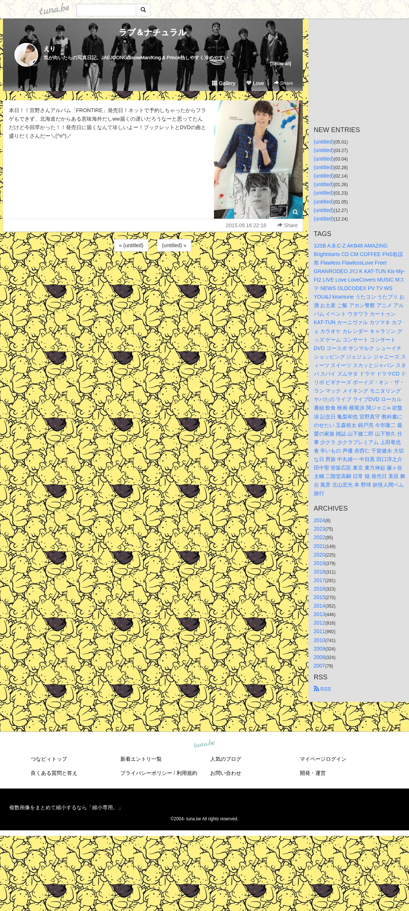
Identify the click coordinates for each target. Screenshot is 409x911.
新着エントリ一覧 (141, 759)
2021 (319, 546)
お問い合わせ (225, 773)
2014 (319, 606)
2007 (319, 666)
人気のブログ (225, 759)
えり (50, 49)
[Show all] (280, 63)
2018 (319, 572)
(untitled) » (174, 245)
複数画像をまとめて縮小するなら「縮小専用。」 (66, 807)
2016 (319, 589)
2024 (319, 520)
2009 (319, 649)
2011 (319, 631)
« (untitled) (131, 245)
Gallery (223, 83)
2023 (319, 529)
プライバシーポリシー (146, 773)
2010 (319, 640)
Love (255, 83)
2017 (319, 580)
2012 (319, 623)
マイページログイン (323, 759)
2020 (319, 555)
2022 (319, 537)
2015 (319, 597)
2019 (319, 563)
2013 (319, 614)
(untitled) (324, 142)
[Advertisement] (153, 273)
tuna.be (204, 743)
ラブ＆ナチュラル (153, 32)
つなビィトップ (49, 759)
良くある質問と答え (54, 773)
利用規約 (187, 773)
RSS (322, 689)
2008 (319, 657)
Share (283, 83)
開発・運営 (313, 773)
